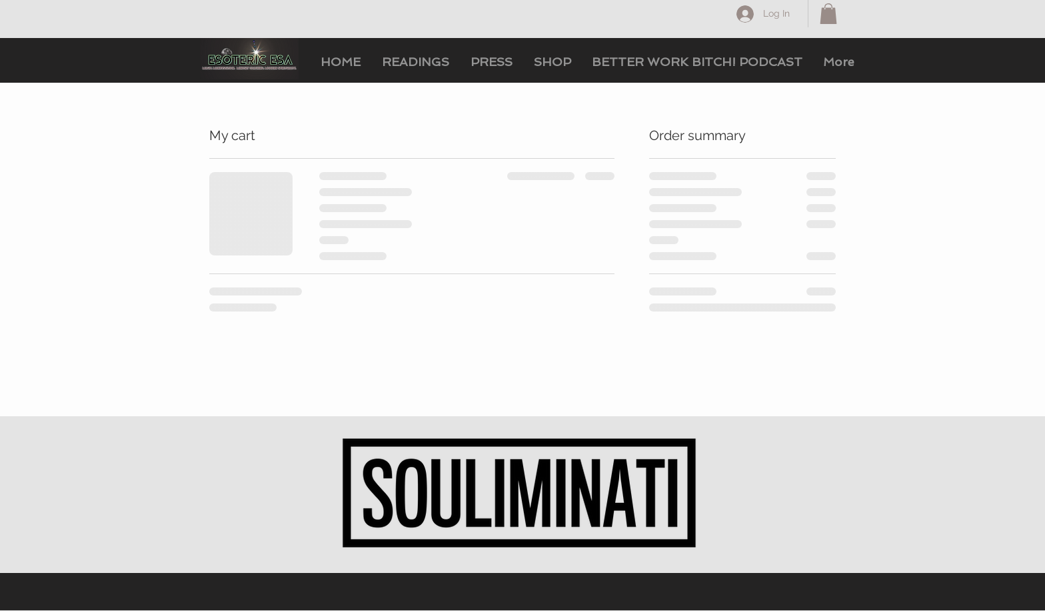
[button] (828, 13)
